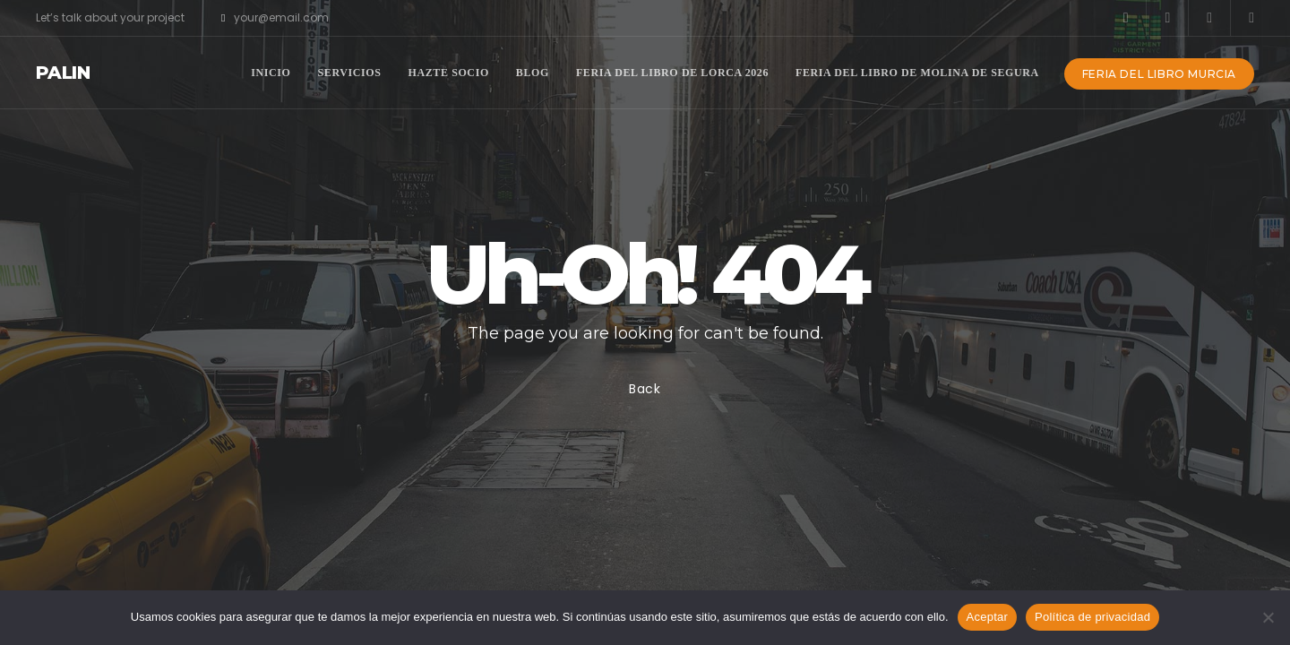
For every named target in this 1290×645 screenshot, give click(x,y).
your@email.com (275, 18)
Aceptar (988, 617)
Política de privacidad (1092, 617)
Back (645, 389)
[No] (1268, 617)
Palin (63, 72)
